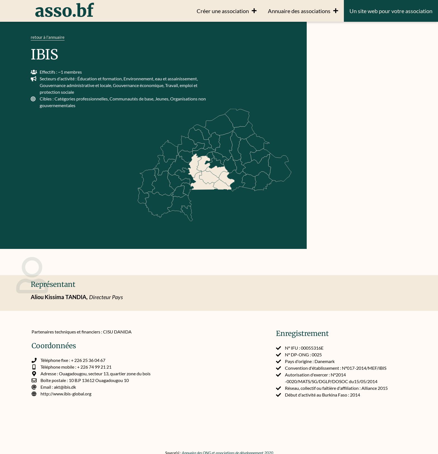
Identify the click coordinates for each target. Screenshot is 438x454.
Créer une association (227, 10)
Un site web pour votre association (390, 11)
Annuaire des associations (303, 10)
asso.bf (64, 10)
